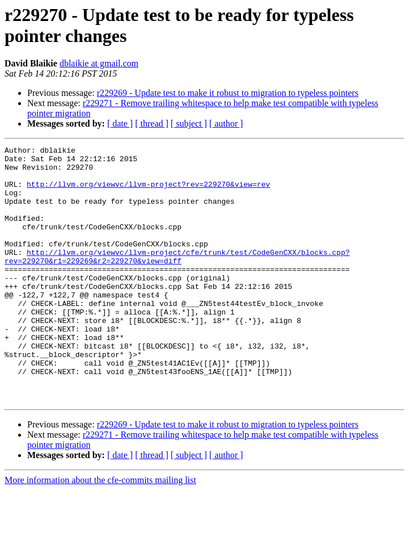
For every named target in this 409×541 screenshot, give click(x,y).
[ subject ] (189, 123)
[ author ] (226, 123)
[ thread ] (151, 123)
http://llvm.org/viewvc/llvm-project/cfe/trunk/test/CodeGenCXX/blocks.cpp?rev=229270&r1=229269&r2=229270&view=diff (177, 279)
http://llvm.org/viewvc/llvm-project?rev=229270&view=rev (148, 192)
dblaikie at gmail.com (99, 63)
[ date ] (120, 123)
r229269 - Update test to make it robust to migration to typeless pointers (228, 93)
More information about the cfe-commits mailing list (100, 531)
